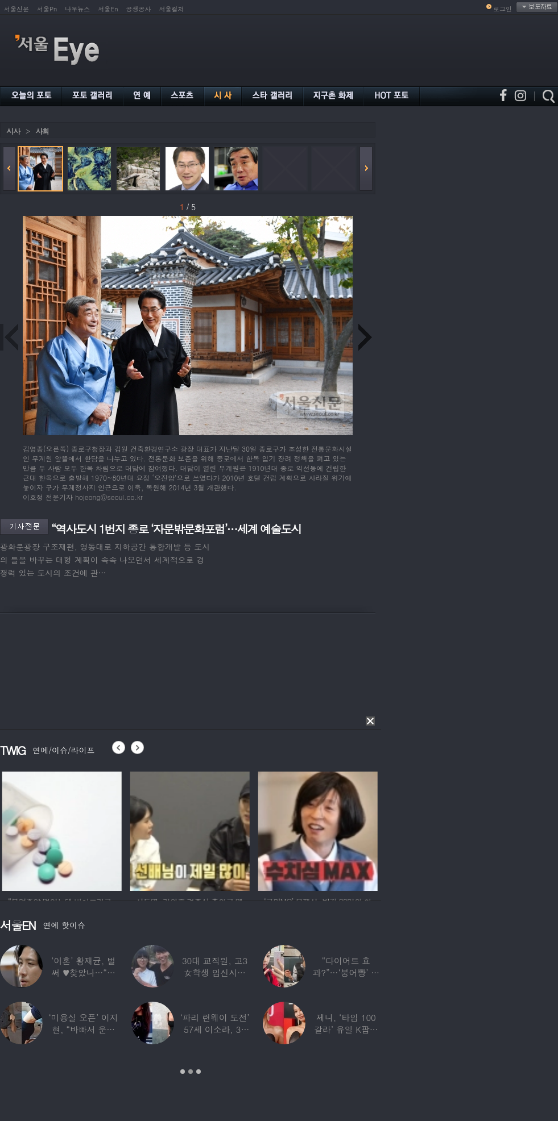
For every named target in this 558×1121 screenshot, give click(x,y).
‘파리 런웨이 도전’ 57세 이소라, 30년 (214, 1029)
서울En (108, 9)
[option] (100, 830)
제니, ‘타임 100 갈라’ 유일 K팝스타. (346, 1029)
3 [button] (198, 1071)
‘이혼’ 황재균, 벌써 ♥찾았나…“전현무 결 (83, 972)
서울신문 (16, 9)
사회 (42, 131)
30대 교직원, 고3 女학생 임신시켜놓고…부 (214, 972)
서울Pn (47, 9)
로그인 (502, 9)
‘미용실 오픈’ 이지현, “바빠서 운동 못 (83, 1029)
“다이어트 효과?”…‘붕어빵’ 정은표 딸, (345, 972)
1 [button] (182, 1071)
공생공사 (138, 9)
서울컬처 (171, 9)
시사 (13, 131)
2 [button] (190, 1071)
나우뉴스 (77, 9)
